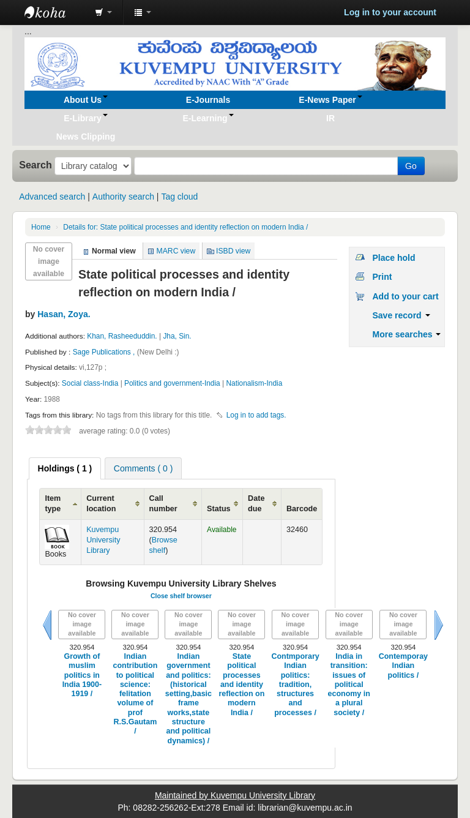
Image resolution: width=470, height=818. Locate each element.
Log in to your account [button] (390, 12)
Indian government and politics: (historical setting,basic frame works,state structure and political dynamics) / (188, 698)
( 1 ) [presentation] (65, 468)
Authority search (123, 196)
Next (439, 625)
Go (411, 166)
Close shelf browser (181, 595)
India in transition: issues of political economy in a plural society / (349, 684)
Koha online (55, 12)
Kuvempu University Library (103, 540)
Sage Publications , (105, 352)
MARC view (176, 251)
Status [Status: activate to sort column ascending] (219, 509)
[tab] (65, 468)
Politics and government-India (172, 383)
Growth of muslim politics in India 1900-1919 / (82, 675)
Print (382, 277)
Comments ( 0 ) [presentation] (143, 468)
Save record (401, 315)
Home (41, 227)
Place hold (393, 258)
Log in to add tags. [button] (256, 415)
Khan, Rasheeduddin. (122, 336)
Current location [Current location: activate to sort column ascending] (101, 503)
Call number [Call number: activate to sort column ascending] (163, 503)
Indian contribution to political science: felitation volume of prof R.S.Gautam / (135, 693)
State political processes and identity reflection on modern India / (185, 227)
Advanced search (52, 196)
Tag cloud (179, 196)
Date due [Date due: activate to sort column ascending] (256, 503)
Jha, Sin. (177, 336)
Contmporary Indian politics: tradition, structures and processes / (295, 684)
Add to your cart (405, 296)
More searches (406, 334)
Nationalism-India (254, 383)
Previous (47, 625)
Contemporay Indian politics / (403, 666)
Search (35, 164)
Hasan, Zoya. (63, 314)
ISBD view (233, 251)
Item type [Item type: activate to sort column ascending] (53, 503)
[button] (103, 12)
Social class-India (91, 383)
